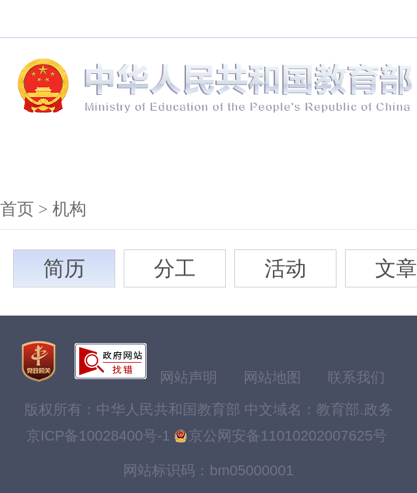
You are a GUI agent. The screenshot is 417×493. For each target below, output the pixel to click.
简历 (64, 268)
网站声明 (188, 377)
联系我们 (356, 377)
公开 (207, 163)
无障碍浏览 (180, 18)
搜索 (120, 18)
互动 (369, 163)
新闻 (126, 163)
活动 (285, 268)
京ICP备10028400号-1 (98, 436)
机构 (44, 163)
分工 (175, 268)
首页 (17, 209)
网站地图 (272, 377)
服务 (288, 163)
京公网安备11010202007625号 (288, 436)
